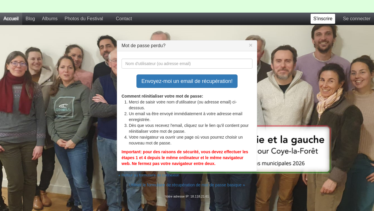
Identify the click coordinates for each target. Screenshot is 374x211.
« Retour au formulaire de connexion (148, 162)
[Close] (250, 32)
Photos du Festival (84, 6)
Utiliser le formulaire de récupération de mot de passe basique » (187, 172)
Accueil (11, 6)
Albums (50, 6)
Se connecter (356, 6)
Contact (124, 6)
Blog (30, 6)
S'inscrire (322, 6)
